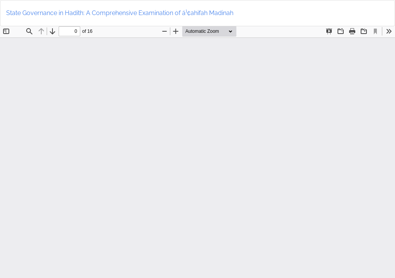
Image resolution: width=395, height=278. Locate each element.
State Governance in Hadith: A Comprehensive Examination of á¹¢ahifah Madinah (119, 13)
